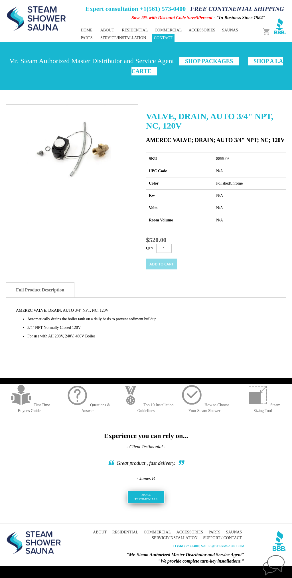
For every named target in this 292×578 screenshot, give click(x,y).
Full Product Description (40, 289)
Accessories (190, 532)
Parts (214, 532)
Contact (163, 38)
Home (86, 30)
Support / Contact (222, 538)
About (107, 30)
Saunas (234, 532)
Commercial (157, 532)
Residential (125, 532)
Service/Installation (123, 38)
